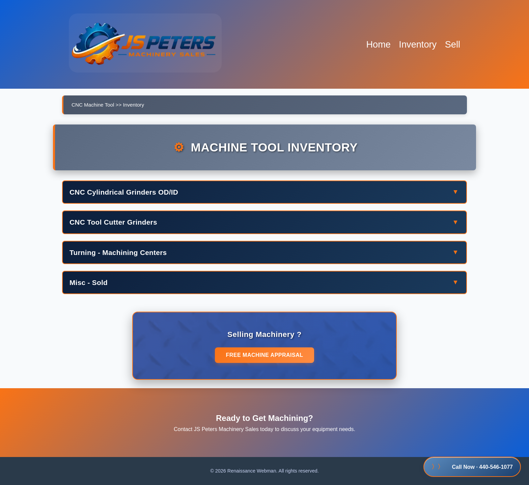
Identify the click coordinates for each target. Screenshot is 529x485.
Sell (452, 44)
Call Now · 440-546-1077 (472, 466)
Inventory (418, 44)
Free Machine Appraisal (264, 355)
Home (378, 44)
